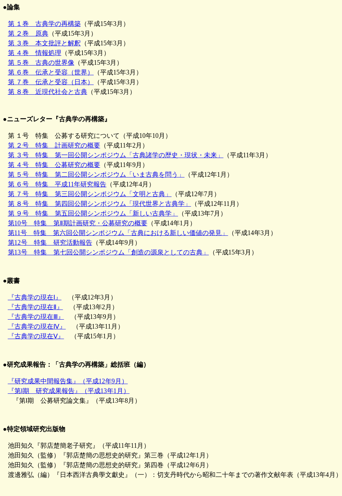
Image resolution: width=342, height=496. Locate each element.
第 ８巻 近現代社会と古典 (48, 91)
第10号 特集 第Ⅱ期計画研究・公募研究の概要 (77, 223)
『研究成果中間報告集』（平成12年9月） (68, 381)
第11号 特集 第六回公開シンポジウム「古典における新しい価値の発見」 (118, 232)
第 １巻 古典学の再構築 (44, 23)
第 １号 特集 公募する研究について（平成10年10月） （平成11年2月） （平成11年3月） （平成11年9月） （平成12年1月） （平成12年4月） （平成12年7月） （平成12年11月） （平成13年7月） (137, 174)
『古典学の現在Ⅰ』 (35, 297)
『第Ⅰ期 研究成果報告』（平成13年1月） (69, 390)
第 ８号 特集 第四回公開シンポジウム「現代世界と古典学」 (99, 203)
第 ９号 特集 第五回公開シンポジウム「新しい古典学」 (93, 213)
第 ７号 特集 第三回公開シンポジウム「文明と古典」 (90, 194)
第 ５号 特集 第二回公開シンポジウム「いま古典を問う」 (96, 174)
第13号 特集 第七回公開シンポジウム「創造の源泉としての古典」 (108, 252)
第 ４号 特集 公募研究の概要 (54, 164)
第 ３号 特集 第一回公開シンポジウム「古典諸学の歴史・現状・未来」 (116, 155)
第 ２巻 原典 (28, 33)
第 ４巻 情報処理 (35, 53)
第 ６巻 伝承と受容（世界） (51, 72)
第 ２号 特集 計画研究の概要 (54, 145)
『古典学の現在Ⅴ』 (36, 336)
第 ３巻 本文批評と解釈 (44, 43)
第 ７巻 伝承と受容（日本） (51, 82)
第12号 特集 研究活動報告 (50, 242)
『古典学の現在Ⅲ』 (36, 316)
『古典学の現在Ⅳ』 (37, 326)
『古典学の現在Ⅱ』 (35, 307)
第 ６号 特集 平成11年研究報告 (57, 184)
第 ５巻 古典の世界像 (41, 62)
